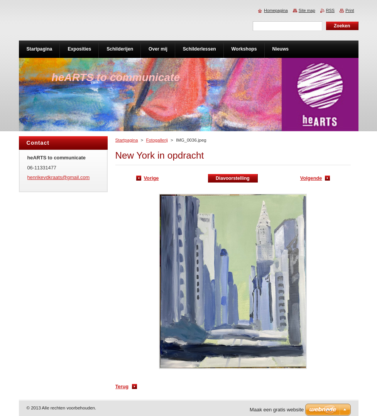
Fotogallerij (157, 140)
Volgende (311, 178)
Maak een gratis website (277, 410)
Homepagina (276, 10)
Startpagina (126, 140)
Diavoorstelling (233, 178)
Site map (307, 10)
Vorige (151, 178)
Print (349, 10)
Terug (122, 386)
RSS (330, 10)
